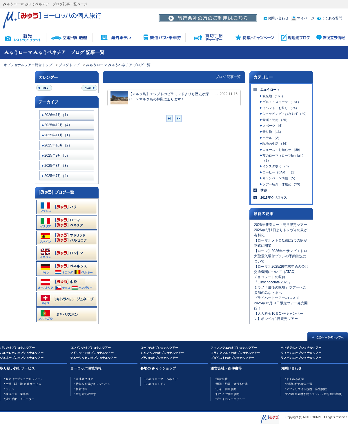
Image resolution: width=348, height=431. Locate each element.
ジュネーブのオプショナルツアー (22, 357)
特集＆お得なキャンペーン (93, 383)
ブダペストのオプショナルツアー (232, 357)
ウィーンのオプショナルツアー (301, 352)
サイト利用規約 (226, 389)
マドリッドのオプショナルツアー (92, 352)
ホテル (10, 389)
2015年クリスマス (273, 197)
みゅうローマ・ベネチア (162, 379)
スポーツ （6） (273, 125)
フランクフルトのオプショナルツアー (235, 352)
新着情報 (81, 389)
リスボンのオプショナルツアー (301, 357)
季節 (263, 190)
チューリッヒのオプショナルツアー (93, 357)
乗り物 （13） (272, 131)
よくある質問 (329, 18)
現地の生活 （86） (275, 143)
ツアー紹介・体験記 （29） (282, 184)
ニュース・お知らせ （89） (282, 149)
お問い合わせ (276, 18)
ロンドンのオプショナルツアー (90, 347)
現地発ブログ (84, 379)
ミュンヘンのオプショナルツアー (162, 352)
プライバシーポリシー (230, 399)
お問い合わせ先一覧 (299, 383)
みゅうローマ (270, 89)
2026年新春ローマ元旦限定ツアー (280, 225)
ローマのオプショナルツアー (159, 347)
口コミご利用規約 (227, 394)
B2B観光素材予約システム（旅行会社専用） (315, 394)
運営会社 (222, 379)
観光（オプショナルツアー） (24, 379)
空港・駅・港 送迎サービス (23, 383)
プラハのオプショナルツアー (159, 357)
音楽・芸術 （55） (275, 120)
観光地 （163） (273, 96)
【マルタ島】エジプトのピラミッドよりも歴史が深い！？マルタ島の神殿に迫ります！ (159, 97)
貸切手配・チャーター (20, 399)
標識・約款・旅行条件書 (232, 383)
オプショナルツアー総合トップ (27, 65)
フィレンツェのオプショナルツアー (234, 347)
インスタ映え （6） (276, 166)
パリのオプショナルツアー (17, 347)
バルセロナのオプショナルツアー (22, 352)
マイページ (302, 18)
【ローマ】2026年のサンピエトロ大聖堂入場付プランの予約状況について (280, 256)
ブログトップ (69, 65)
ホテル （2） (271, 138)
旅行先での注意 (86, 394)
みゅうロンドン (156, 383)
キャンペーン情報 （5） (279, 178)
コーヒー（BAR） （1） (279, 172)
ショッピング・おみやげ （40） (285, 113)
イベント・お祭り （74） (280, 108)
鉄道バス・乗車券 (17, 394)
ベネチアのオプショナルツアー (301, 347)
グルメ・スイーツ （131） (281, 102)
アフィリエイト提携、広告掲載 (306, 389)
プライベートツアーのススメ (276, 298)
